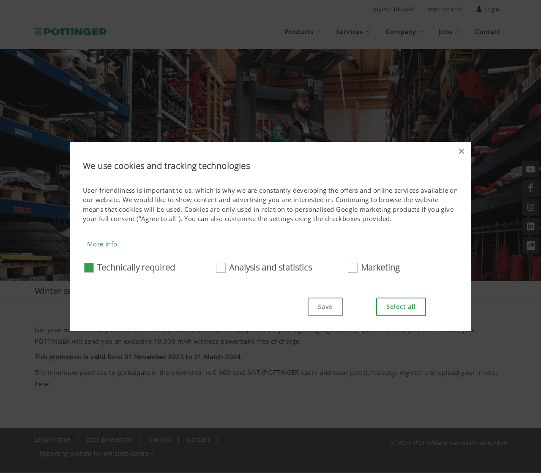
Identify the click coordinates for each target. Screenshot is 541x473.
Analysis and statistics (270, 267)
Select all (401, 307)
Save (325, 307)
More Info (102, 244)
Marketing (380, 267)
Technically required (136, 267)
